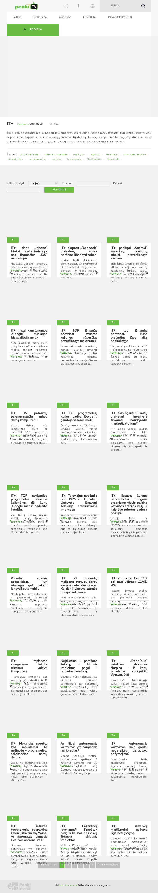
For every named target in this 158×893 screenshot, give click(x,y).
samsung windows (37, 159)
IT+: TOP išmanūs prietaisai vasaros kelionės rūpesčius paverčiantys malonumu (79, 336)
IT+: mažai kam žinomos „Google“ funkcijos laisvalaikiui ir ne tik (29, 334)
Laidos (17, 17)
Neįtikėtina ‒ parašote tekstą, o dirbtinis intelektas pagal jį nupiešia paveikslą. (79, 666)
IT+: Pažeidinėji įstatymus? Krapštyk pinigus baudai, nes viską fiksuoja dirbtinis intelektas (79, 833)
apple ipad (95, 154)
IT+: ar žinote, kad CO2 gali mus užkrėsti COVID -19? (129, 582)
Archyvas (65, 17)
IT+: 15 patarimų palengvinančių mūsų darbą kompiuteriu (29, 417)
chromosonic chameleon (135, 154)
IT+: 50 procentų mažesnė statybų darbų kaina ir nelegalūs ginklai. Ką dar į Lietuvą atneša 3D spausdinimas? (79, 585)
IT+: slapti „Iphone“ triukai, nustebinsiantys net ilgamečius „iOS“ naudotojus (29, 253)
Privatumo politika (120, 17)
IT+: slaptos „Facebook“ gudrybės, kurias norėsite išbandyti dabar (79, 251)
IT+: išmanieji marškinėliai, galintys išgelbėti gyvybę (129, 830)
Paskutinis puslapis (108, 864)
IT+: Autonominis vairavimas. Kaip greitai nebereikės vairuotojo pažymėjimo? (129, 749)
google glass (79, 154)
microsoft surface (15, 159)
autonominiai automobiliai (55, 154)
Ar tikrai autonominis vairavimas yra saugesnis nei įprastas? (79, 747)
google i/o (56, 159)
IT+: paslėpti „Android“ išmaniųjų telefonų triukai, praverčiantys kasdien (129, 253)
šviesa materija (74, 159)
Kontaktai (89, 17)
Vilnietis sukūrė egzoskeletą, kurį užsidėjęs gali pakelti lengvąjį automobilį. (29, 584)
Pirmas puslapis (48, 864)
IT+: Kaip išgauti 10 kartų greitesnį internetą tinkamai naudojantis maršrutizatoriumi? (129, 419)
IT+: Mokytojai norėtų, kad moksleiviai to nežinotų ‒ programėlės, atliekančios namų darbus (29, 750)
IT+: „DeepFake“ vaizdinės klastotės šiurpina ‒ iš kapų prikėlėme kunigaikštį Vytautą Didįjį (129, 668)
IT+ (13, 240)
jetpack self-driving (29, 154)
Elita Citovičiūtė (94, 159)
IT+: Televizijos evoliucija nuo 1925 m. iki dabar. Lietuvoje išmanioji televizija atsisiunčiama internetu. (79, 503)
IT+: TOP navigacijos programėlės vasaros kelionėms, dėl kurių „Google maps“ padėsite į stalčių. (29, 503)
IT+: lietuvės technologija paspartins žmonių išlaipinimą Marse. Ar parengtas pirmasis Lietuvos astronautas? (29, 833)
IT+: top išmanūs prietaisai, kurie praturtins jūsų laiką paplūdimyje (129, 336)
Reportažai (40, 17)
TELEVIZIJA (36, 29)
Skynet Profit (113, 159)
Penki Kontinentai (67, 885)
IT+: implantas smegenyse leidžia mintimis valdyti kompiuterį (29, 666)
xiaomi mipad (112, 154)
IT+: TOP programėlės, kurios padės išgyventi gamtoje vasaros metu (79, 417)
